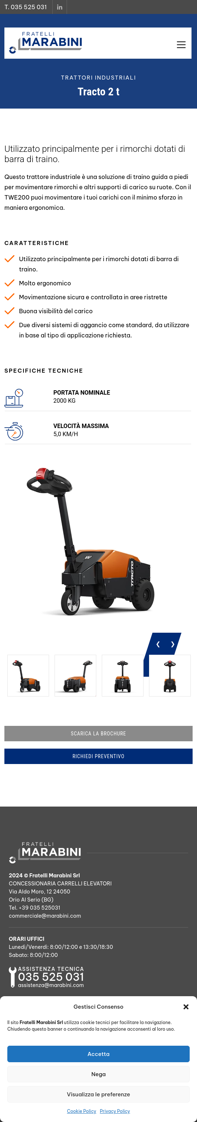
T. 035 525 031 (25, 7)
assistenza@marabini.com (51, 985)
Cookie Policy (81, 1111)
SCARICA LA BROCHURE (98, 734)
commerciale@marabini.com (45, 916)
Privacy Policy (115, 1111)
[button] (186, 1006)
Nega (98, 1074)
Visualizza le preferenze (98, 1094)
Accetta (99, 1053)
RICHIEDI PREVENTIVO (98, 756)
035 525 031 (51, 977)
